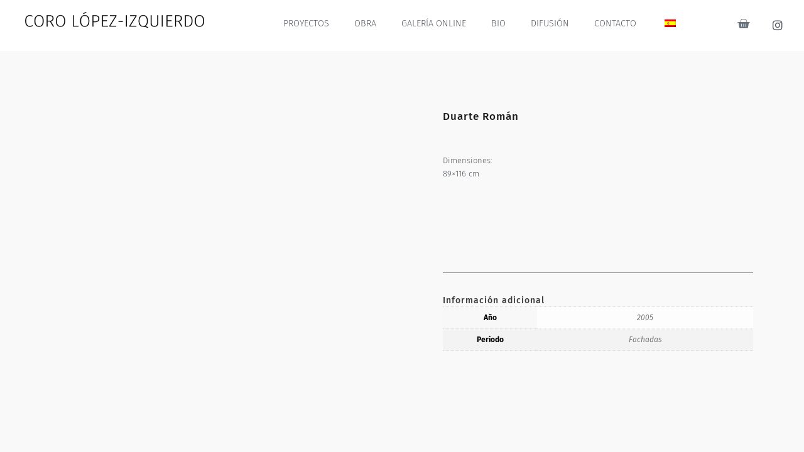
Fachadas (645, 339)
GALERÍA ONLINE (436, 23)
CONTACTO (615, 23)
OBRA (368, 23)
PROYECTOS (310, 23)
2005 (645, 317)
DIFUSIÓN (551, 23)
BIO (500, 23)
